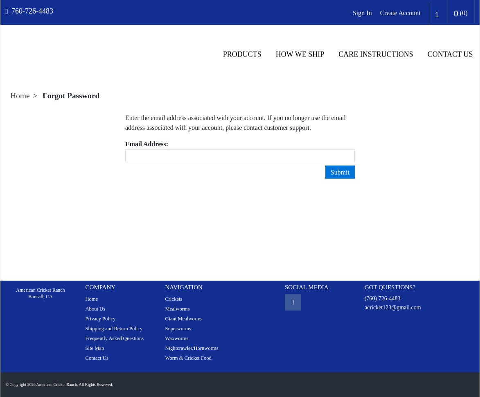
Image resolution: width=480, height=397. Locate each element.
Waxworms (176, 338)
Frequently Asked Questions (114, 338)
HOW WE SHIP (300, 54)
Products (242, 54)
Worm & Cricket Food (188, 358)
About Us (95, 309)
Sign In (362, 12)
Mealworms (177, 309)
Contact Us (450, 54)
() (461, 13)
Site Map (94, 348)
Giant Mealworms (183, 319)
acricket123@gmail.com (393, 307)
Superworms (178, 328)
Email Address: (146, 144)
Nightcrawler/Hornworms (191, 348)
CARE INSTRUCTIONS (375, 54)
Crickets (173, 299)
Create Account (400, 12)
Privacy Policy (100, 319)
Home (20, 95)
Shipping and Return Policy (113, 328)
